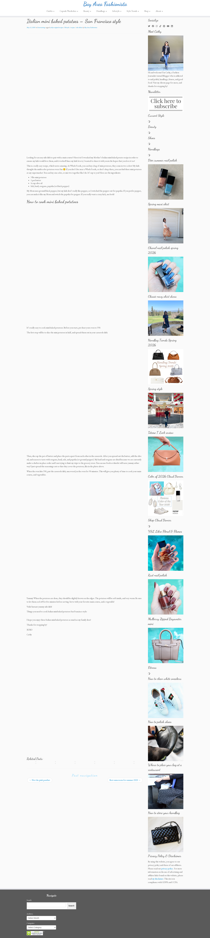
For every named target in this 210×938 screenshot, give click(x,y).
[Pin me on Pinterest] (165, 26)
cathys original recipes (56, 27)
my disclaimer (157, 878)
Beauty (87, 12)
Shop (147, 12)
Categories (30, 923)
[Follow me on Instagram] (157, 26)
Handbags (101, 12)
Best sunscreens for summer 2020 (125, 780)
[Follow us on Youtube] (169, 26)
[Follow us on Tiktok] (161, 26)
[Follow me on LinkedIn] (173, 26)
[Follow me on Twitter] (150, 26)
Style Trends (133, 12)
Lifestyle (116, 12)
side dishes (79, 27)
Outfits (50, 12)
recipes (72, 27)
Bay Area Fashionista (105, 4)
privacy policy (167, 868)
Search (29, 900)
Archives (30, 914)
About (159, 12)
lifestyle (67, 27)
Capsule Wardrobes (69, 12)
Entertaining (41, 27)
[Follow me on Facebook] (154, 26)
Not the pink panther (39, 780)
